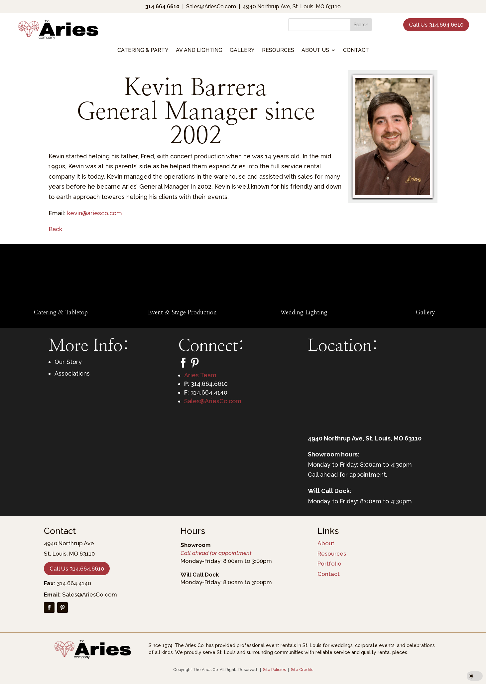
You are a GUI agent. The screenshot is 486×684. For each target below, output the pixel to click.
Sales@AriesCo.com (212, 401)
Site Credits (302, 669)
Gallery (242, 50)
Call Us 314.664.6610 (436, 24)
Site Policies (274, 669)
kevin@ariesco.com (94, 213)
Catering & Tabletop (61, 313)
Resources (278, 50)
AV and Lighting (199, 50)
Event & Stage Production (182, 313)
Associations (72, 373)
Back (55, 229)
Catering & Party (143, 50)
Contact (356, 50)
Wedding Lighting (303, 313)
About (325, 543)
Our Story (68, 361)
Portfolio (329, 563)
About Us (315, 50)
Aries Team (200, 375)
